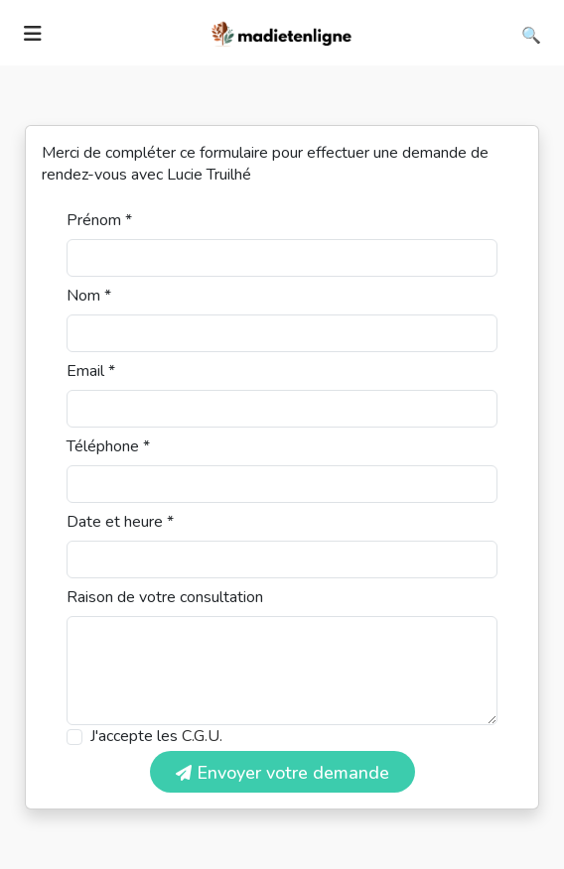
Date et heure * (120, 522)
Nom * (89, 296)
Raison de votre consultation (165, 597)
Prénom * (99, 220)
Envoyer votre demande (282, 773)
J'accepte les (156, 736)
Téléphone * (108, 446)
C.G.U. (202, 736)
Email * (91, 371)
